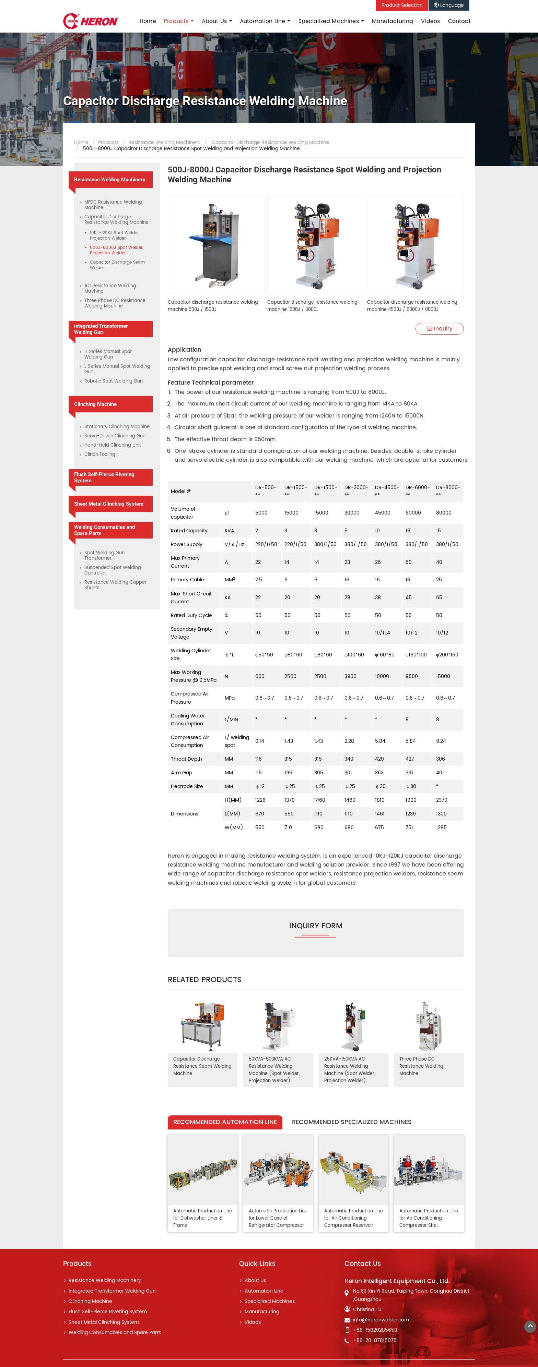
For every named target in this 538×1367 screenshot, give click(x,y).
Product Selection (402, 5)
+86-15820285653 (375, 1329)
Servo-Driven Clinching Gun (114, 436)
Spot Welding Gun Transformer (104, 555)
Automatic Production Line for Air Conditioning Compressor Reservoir (350, 1218)
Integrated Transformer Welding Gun (101, 329)
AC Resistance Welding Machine (110, 288)
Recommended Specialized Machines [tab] (352, 1122)
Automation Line (264, 1290)
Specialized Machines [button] (330, 21)
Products (108, 142)
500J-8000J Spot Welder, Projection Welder (116, 250)
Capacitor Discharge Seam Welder (117, 265)
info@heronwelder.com (381, 1319)
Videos (430, 21)
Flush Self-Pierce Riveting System (104, 477)
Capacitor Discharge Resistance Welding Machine (269, 142)
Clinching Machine (95, 404)
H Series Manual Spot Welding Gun (108, 354)
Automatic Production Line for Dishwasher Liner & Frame (200, 1218)
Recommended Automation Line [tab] (225, 1122)
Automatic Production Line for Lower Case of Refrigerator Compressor (276, 1218)
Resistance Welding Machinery (164, 142)
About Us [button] (215, 21)
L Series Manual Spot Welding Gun (117, 369)
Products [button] (177, 21)
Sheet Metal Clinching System (108, 504)
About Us (255, 1279)
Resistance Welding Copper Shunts (115, 585)
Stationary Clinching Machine (117, 427)
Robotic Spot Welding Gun (113, 381)
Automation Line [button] (263, 21)
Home (148, 21)
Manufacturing (392, 21)
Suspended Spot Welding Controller (112, 570)
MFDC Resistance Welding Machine (113, 205)
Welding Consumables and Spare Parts (104, 530)
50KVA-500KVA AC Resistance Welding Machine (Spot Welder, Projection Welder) (274, 1070)
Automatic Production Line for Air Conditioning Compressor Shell (426, 1218)
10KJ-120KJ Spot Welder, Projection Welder (114, 236)
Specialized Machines (270, 1300)
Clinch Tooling (99, 454)
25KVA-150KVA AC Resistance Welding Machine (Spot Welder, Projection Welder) (349, 1070)
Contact (459, 21)
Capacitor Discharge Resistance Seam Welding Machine (202, 1066)
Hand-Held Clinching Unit (112, 445)
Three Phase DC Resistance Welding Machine (422, 1066)
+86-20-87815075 (375, 1339)
